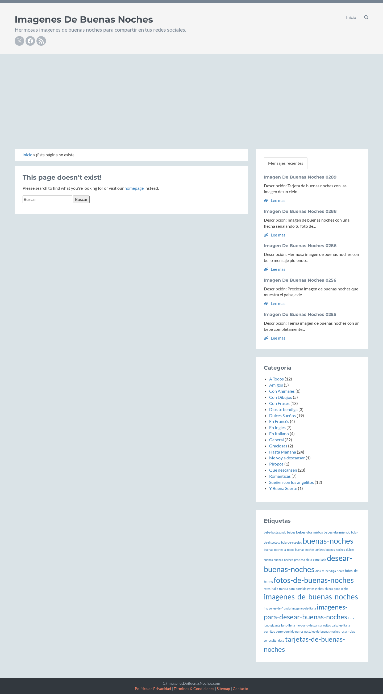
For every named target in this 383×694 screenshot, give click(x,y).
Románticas (280, 476)
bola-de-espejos (291, 542)
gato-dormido (297, 588)
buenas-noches (328, 540)
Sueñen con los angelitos (291, 482)
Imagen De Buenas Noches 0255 (300, 314)
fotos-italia (271, 588)
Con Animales (282, 390)
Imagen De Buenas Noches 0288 (300, 211)
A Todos (276, 378)
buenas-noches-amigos (310, 549)
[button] (366, 17)
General (276, 439)
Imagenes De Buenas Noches (84, 19)
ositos (327, 625)
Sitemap (223, 688)
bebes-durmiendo (337, 532)
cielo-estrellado (316, 559)
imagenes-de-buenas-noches (311, 596)
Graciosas (278, 445)
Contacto (240, 688)
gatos (310, 588)
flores (340, 571)
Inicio (351, 17)
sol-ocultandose (274, 640)
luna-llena (288, 625)
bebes (291, 532)
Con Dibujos (280, 397)
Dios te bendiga (283, 409)
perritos (269, 631)
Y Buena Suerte (283, 488)
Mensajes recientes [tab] (285, 163)
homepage (134, 188)
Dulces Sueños (282, 415)
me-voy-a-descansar (309, 625)
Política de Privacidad (153, 688)
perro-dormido (285, 631)
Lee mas (274, 200)
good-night (341, 588)
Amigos (276, 384)
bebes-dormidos (309, 532)
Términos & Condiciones (194, 688)
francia (283, 588)
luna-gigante (272, 625)
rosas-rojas (348, 631)
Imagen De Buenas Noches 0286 (300, 245)
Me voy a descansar (287, 457)
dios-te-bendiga (325, 571)
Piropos (276, 463)
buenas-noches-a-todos (279, 549)
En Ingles (277, 427)
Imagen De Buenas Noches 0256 (300, 280)
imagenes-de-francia (277, 608)
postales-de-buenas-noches (322, 631)
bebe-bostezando (275, 532)
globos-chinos (324, 588)
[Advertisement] (191, 93)
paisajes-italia (341, 625)
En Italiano (279, 433)
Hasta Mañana (282, 451)
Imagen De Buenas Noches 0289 (300, 177)
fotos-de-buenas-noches (314, 580)
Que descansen (283, 469)
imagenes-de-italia (304, 608)
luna (351, 618)
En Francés (279, 421)
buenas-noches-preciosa (289, 559)
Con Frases (279, 403)
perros (299, 631)
